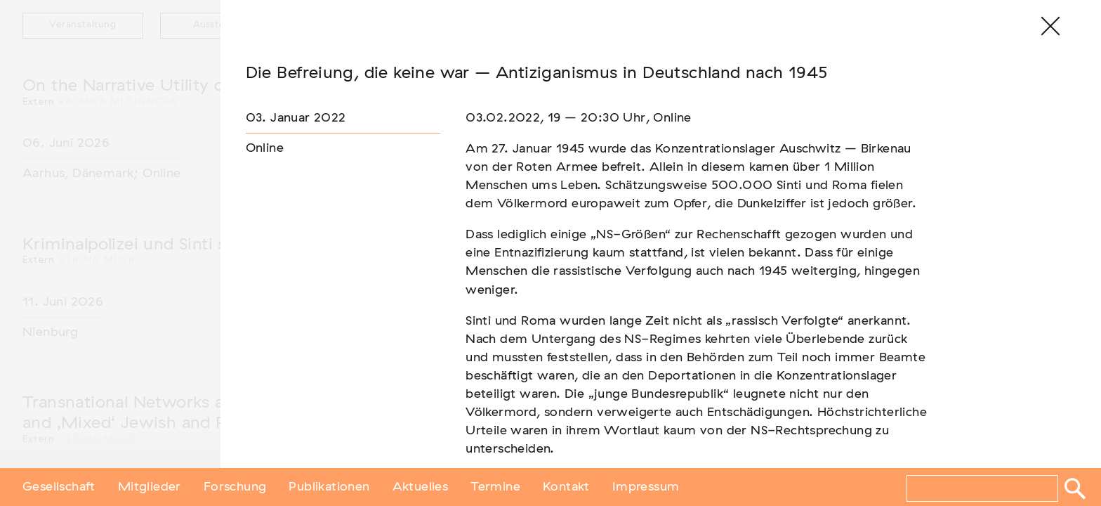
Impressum (646, 487)
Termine (495, 487)
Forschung (235, 487)
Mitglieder (149, 487)
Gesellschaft (58, 487)
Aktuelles (421, 487)
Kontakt (566, 487)
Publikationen (329, 487)
